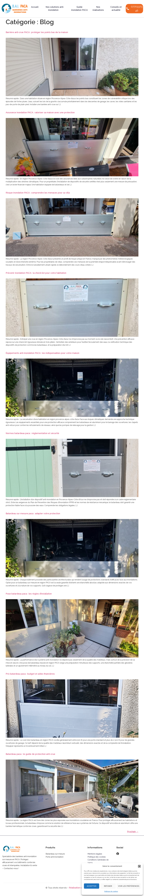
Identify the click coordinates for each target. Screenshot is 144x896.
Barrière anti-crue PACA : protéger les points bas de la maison (37, 32)
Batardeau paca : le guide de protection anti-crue (30, 754)
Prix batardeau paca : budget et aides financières (30, 674)
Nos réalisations (98, 8)
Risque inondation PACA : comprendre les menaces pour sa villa (38, 192)
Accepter (91, 886)
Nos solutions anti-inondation (55, 8)
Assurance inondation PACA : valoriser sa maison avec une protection (40, 112)
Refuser (108, 886)
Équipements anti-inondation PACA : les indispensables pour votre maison (42, 353)
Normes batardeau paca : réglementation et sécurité (32, 433)
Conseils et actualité (116, 8)
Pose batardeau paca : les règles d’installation (29, 593)
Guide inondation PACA (79, 8)
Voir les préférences (128, 886)
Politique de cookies (111, 891)
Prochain (132, 831)
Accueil (34, 7)
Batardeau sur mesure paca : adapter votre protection (33, 513)
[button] (139, 866)
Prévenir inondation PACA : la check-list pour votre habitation (36, 273)
